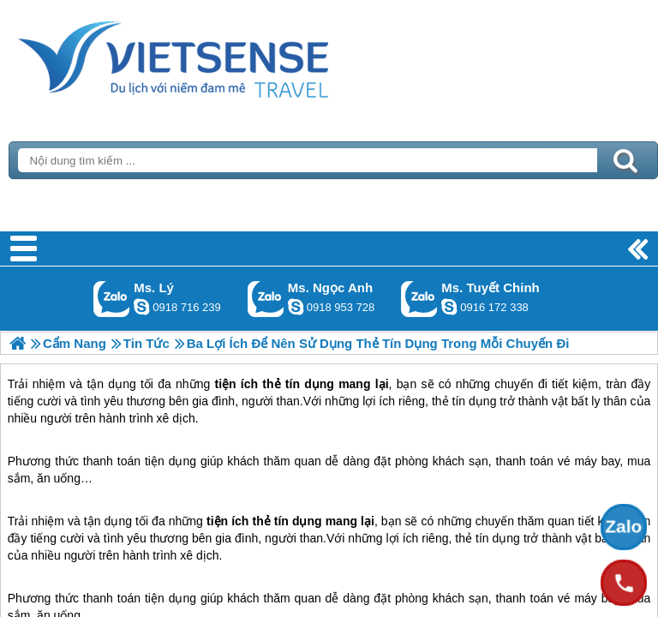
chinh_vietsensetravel (449, 306)
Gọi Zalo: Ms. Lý (112, 298)
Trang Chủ (216, 55)
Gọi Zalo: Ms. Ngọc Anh (266, 298)
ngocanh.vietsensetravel (295, 306)
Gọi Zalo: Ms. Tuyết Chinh (419, 298)
